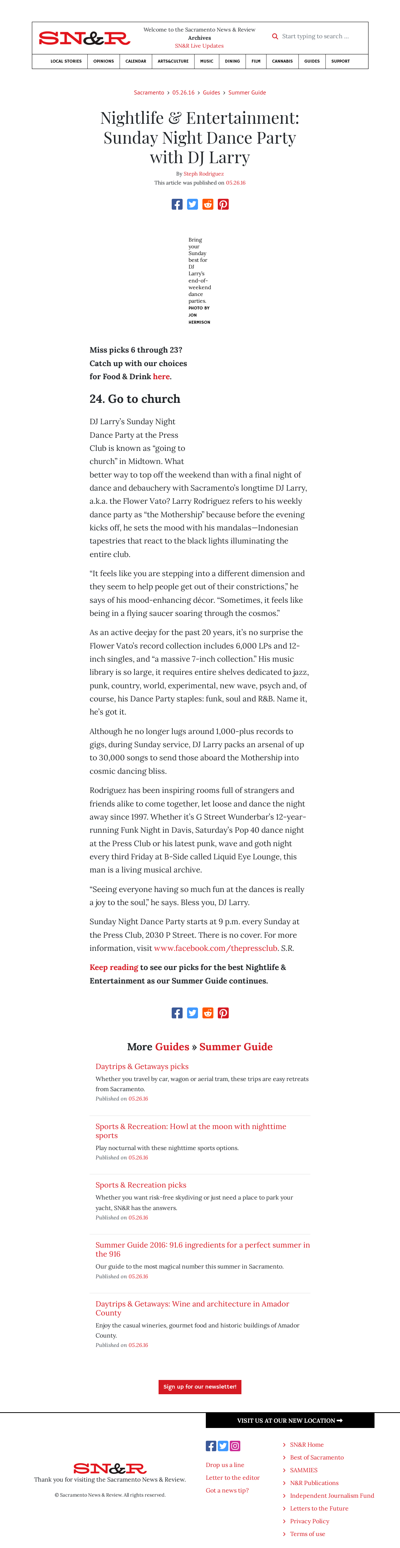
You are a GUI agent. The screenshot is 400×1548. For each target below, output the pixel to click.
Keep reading (114, 967)
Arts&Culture (173, 61)
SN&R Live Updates (199, 45)
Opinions (103, 61)
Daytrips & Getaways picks (142, 1066)
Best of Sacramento (317, 1457)
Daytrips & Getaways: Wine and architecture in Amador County (192, 1308)
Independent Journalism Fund (332, 1495)
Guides (312, 61)
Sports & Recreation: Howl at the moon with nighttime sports (191, 1131)
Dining (232, 61)
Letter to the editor (233, 1477)
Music (206, 61)
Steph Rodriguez (204, 173)
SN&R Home (307, 1444)
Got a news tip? (227, 1490)
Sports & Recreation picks (141, 1184)
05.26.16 (183, 92)
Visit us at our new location (290, 1420)
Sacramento (149, 92)
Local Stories (66, 61)
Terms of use (307, 1533)
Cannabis (282, 61)
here (161, 376)
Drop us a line (225, 1464)
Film (256, 61)
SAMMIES (304, 1470)
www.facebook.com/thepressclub (215, 948)
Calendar (136, 61)
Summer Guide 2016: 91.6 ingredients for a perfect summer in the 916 (203, 1249)
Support (340, 61)
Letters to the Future (319, 1508)
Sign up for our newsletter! (200, 1387)
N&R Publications (314, 1482)
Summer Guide (247, 92)
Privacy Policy (309, 1521)
